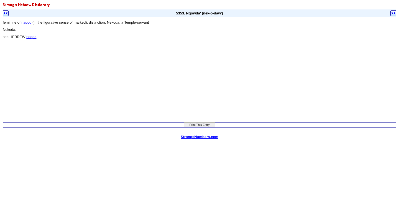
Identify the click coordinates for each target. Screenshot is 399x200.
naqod (26, 22)
